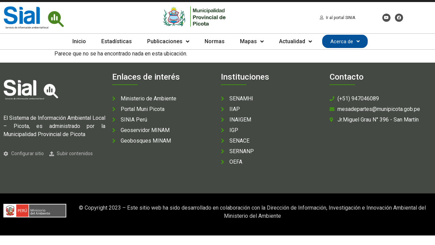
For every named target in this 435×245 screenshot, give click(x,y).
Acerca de (345, 41)
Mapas (252, 41)
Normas (215, 41)
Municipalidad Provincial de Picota (44, 134)
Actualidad (295, 41)
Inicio (79, 41)
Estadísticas (116, 41)
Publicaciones (168, 41)
